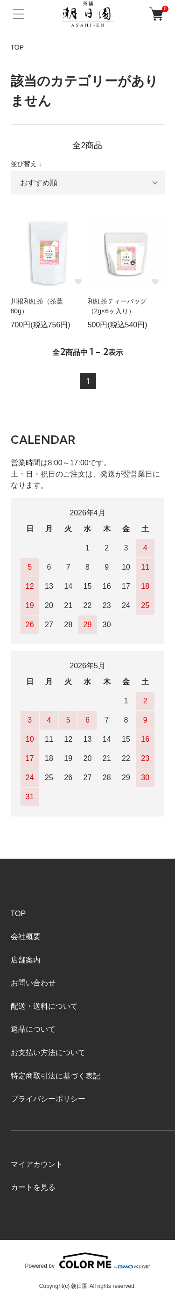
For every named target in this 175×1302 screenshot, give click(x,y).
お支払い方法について (48, 1052)
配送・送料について (44, 1006)
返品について (33, 1029)
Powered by (87, 1260)
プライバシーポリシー (48, 1099)
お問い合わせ (33, 983)
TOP (17, 47)
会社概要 (26, 936)
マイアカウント (37, 1164)
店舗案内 (26, 960)
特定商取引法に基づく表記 (55, 1076)
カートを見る (33, 1187)
